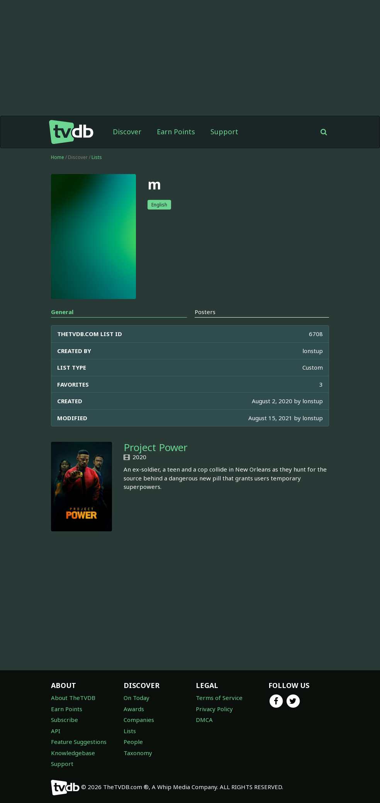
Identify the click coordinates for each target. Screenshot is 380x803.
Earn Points (176, 131)
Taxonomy (138, 753)
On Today (136, 698)
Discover (127, 131)
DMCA (204, 720)
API (55, 731)
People (133, 742)
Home (57, 157)
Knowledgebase (73, 753)
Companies (139, 720)
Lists (97, 157)
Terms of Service (219, 698)
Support (224, 131)
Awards (134, 709)
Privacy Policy (214, 709)
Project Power (156, 447)
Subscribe (64, 720)
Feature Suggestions (79, 742)
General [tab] (62, 312)
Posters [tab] (205, 312)
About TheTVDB (73, 698)
